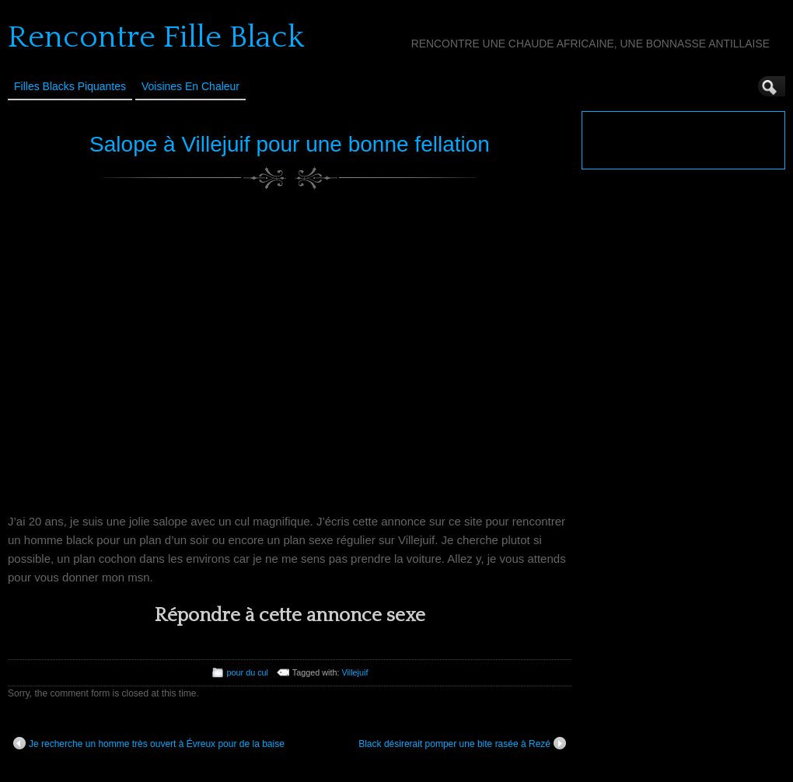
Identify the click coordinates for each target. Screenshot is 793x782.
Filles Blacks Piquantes (70, 86)
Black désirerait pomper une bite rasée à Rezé (462, 743)
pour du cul (247, 672)
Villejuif (354, 672)
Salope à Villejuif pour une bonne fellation (289, 144)
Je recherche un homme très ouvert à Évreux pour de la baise (149, 743)
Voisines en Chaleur (190, 86)
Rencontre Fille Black (156, 37)
